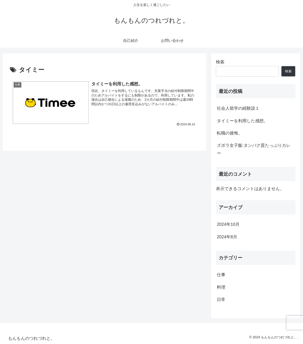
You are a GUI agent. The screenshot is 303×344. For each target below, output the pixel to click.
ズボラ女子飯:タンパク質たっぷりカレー (253, 149)
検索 (220, 62)
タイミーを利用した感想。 (242, 120)
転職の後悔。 (229, 133)
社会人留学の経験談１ (238, 108)
